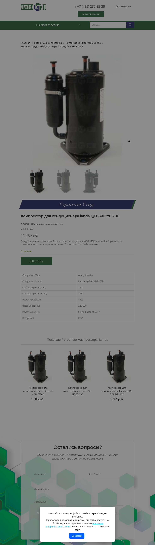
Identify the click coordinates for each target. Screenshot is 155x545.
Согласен (77, 535)
